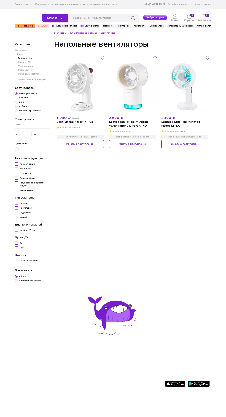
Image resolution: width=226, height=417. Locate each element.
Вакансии (121, 365)
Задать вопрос (181, 358)
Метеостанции (25, 66)
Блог (114, 4)
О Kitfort (120, 355)
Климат (20, 54)
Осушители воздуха (28, 74)
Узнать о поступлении (80, 144)
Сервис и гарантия (78, 355)
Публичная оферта (127, 379)
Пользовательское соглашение (136, 374)
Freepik (169, 405)
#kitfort (106, 4)
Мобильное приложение (65, 4)
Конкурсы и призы (90, 4)
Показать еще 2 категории (32, 79)
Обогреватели (25, 70)
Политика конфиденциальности (137, 370)
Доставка (71, 360)
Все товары (21, 50)
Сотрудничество (125, 360)
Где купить (72, 365)
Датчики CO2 (25, 62)
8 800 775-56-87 (182, 352)
